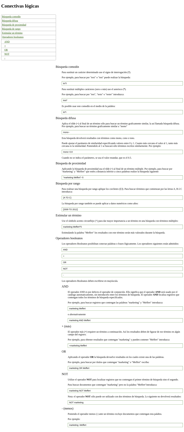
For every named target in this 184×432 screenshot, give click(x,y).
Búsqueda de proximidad (14, 24)
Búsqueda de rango (11, 29)
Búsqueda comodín (11, 16)
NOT (6, 54)
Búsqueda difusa (10, 20)
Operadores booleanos (13, 37)
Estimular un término (12, 33)
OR (6, 50)
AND (7, 41)
